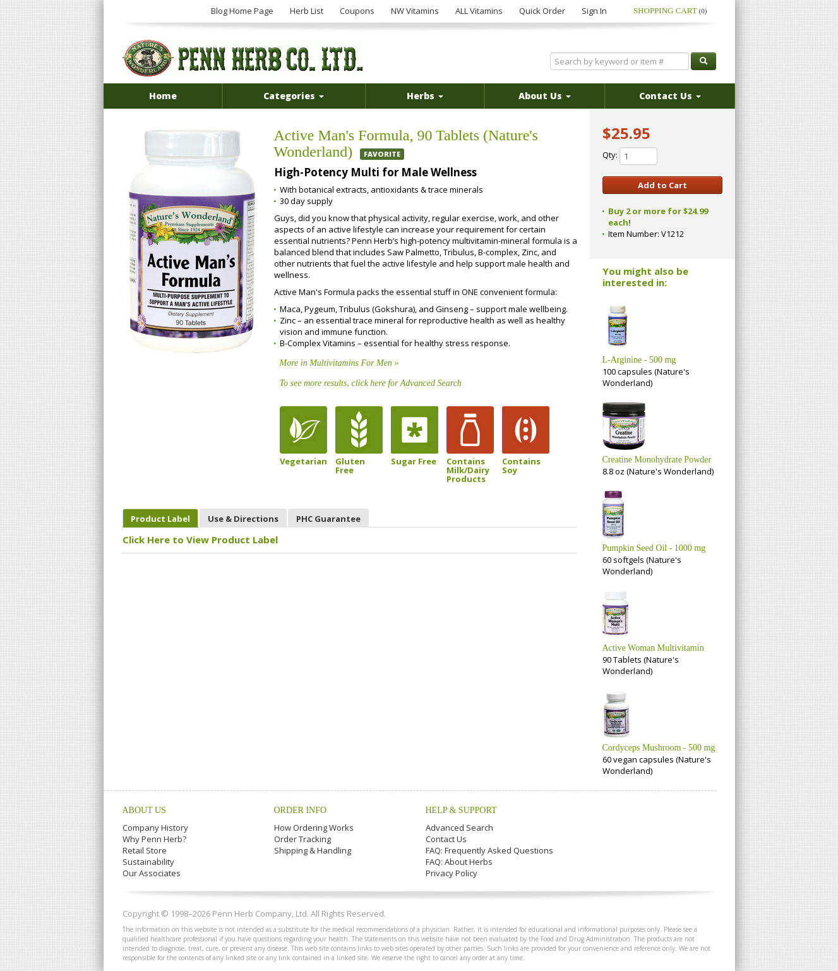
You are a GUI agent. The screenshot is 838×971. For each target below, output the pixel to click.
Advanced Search (459, 827)
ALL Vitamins (479, 10)
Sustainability (148, 861)
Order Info (300, 810)
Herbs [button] (425, 96)
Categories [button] (293, 96)
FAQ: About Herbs (459, 861)
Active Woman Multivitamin (653, 648)
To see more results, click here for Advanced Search (371, 383)
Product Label (160, 518)
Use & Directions (243, 518)
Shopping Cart (670, 10)
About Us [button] (544, 96)
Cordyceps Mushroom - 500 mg (658, 747)
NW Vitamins (415, 10)
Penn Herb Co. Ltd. (244, 58)
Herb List (306, 10)
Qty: (629, 156)
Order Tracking (302, 839)
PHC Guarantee (328, 518)
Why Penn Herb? (154, 839)
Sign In (594, 10)
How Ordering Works (314, 827)
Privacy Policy (451, 873)
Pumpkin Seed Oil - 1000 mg (654, 548)
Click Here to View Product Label (200, 539)
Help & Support (461, 810)
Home (163, 96)
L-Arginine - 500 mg (639, 360)
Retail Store (145, 850)
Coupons (357, 10)
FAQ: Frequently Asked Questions (489, 850)
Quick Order (542, 10)
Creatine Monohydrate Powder (657, 459)
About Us (144, 810)
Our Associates (152, 873)
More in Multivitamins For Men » (339, 363)
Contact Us (446, 839)
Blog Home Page (242, 10)
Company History (155, 827)
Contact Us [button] (670, 96)
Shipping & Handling (312, 850)
